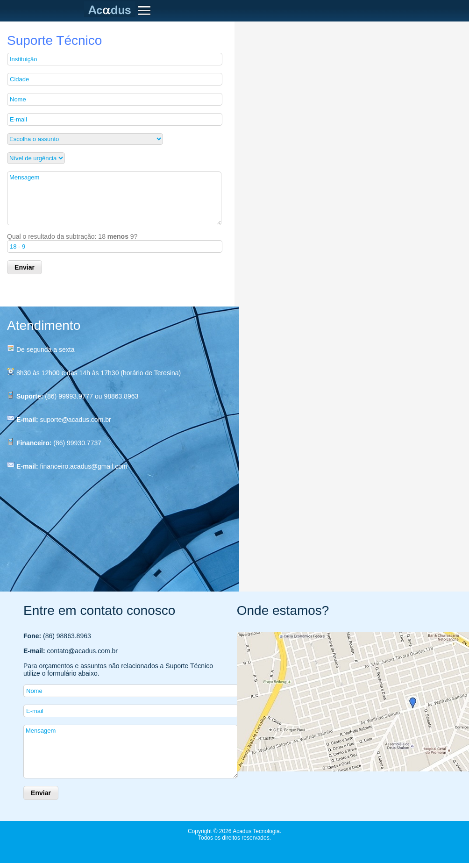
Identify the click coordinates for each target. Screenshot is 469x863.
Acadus (111, 9)
